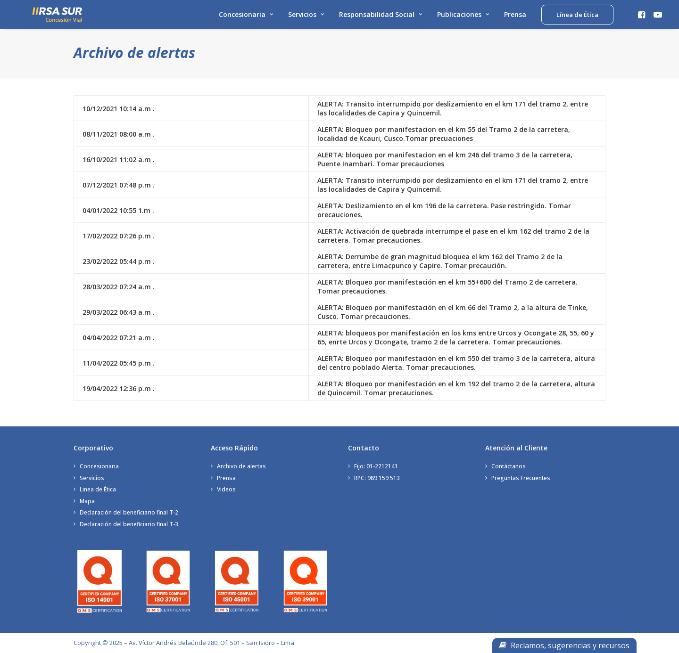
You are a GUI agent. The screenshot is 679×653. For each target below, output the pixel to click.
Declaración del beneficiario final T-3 (129, 524)
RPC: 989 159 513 (377, 478)
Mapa (87, 501)
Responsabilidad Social (380, 17)
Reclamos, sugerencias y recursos (564, 645)
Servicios (306, 17)
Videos (226, 489)
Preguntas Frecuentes (520, 478)
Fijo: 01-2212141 (376, 466)
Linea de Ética (98, 489)
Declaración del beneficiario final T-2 (129, 512)
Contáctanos (508, 466)
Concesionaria (246, 17)
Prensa (515, 17)
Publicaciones (463, 17)
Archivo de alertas (241, 466)
